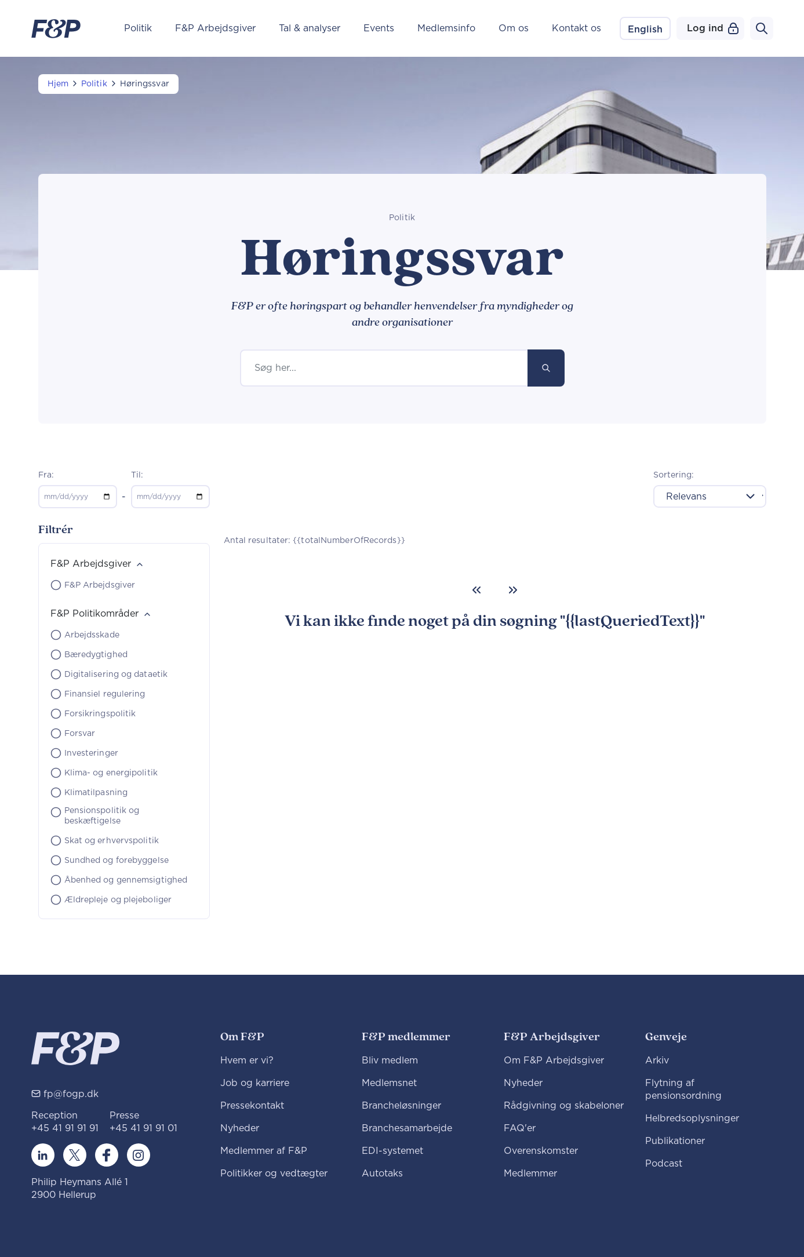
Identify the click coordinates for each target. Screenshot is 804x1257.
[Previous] (476, 590)
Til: (137, 475)
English (645, 29)
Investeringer (91, 753)
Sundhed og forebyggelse (116, 861)
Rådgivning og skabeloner (564, 1105)
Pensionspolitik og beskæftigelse (102, 816)
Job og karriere (254, 1083)
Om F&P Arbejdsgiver (554, 1060)
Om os (514, 28)
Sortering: (673, 475)
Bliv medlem (390, 1060)
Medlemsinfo (446, 28)
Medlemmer (530, 1173)
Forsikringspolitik (100, 714)
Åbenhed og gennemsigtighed (126, 880)
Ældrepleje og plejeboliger (118, 900)
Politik (138, 28)
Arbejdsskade (91, 635)
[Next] (513, 590)
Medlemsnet (389, 1083)
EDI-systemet (392, 1151)
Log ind (712, 28)
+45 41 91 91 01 (143, 1128)
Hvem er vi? (247, 1060)
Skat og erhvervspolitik (111, 841)
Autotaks (382, 1173)
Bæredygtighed (96, 655)
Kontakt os (576, 28)
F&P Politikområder (94, 613)
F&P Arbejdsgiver (215, 28)
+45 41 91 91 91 (65, 1128)
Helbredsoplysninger (692, 1118)
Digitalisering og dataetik (116, 675)
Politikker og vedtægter (274, 1173)
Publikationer (675, 1141)
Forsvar (80, 734)
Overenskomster (541, 1151)
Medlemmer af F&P (263, 1151)
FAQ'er (520, 1128)
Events (378, 28)
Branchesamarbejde (407, 1128)
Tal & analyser (309, 28)
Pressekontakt (252, 1105)
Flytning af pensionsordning (683, 1090)
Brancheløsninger (401, 1105)
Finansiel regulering (104, 694)
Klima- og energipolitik (111, 773)
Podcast (663, 1163)
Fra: (46, 475)
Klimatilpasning (96, 793)
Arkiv (657, 1060)
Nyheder (239, 1128)
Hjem (58, 84)
